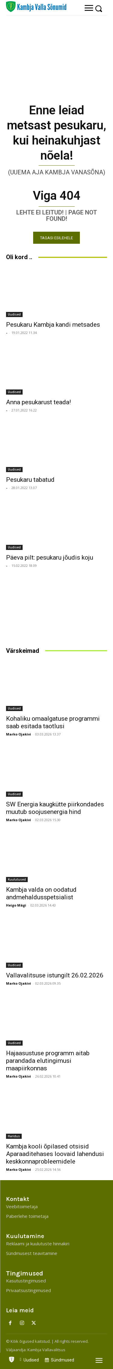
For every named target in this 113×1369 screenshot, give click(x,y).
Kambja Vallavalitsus (46, 1349)
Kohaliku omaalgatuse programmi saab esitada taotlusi (53, 722)
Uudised (14, 314)
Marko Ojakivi (18, 734)
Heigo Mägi (16, 905)
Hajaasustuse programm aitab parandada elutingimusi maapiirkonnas (47, 1061)
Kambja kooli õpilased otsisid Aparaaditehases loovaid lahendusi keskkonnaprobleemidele (55, 1154)
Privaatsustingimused (28, 1290)
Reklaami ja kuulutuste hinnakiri (37, 1243)
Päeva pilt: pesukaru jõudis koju (49, 557)
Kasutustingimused (26, 1281)
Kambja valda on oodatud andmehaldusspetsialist (41, 893)
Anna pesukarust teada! (38, 402)
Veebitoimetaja (22, 1206)
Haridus (14, 1136)
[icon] (11, 1358)
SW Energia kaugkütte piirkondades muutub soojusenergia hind (55, 808)
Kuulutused (17, 879)
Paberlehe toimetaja (27, 1216)
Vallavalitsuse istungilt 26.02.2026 (54, 975)
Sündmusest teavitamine (31, 1253)
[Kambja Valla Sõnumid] (36, 6)
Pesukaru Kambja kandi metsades (53, 324)
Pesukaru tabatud (30, 479)
